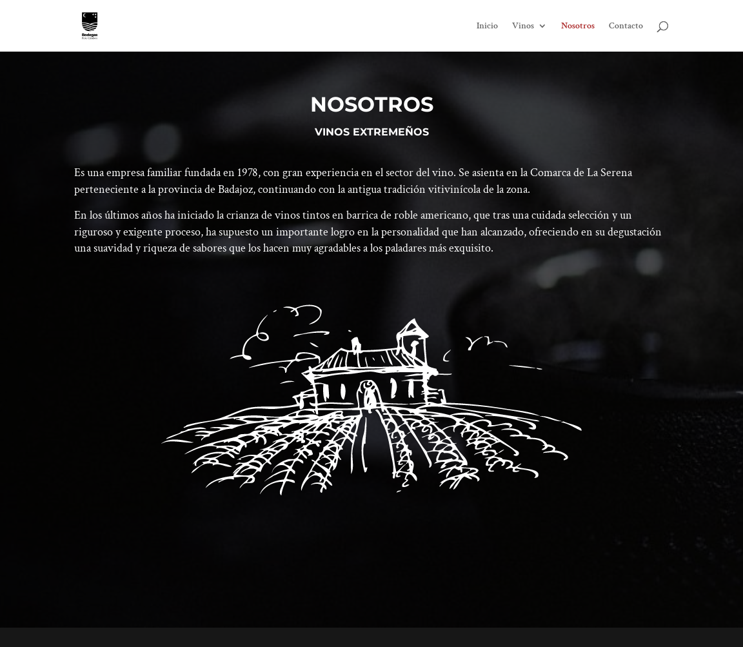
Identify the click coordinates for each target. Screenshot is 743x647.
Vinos (523, 26)
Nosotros (578, 26)
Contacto (626, 26)
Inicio (487, 26)
